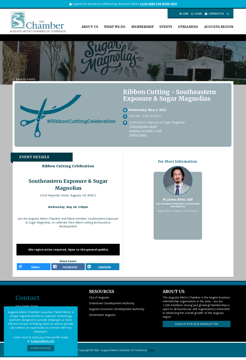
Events (165, 27)
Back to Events (24, 79)
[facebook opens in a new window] (68, 268)
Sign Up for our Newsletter (196, 326)
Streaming (188, 27)
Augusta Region (218, 27)
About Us (90, 27)
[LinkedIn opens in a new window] (102, 268)
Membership (142, 27)
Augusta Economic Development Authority (117, 311)
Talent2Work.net (42, 341)
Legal (151, 353)
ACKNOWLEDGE (41, 348)
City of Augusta (99, 300)
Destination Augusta (102, 317)
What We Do (114, 27)
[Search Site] (228, 13)
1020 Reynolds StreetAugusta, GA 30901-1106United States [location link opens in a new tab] (145, 131)
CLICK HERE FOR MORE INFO (158, 4)
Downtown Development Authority (112, 306)
